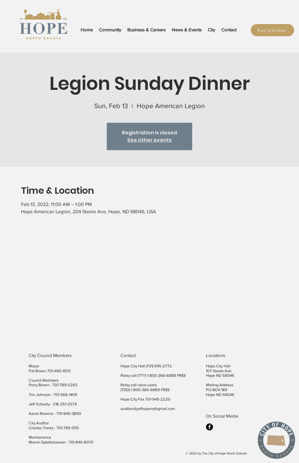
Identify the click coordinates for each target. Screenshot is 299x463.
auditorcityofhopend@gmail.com (148, 408)
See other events (149, 139)
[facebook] (209, 426)
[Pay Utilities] (272, 30)
